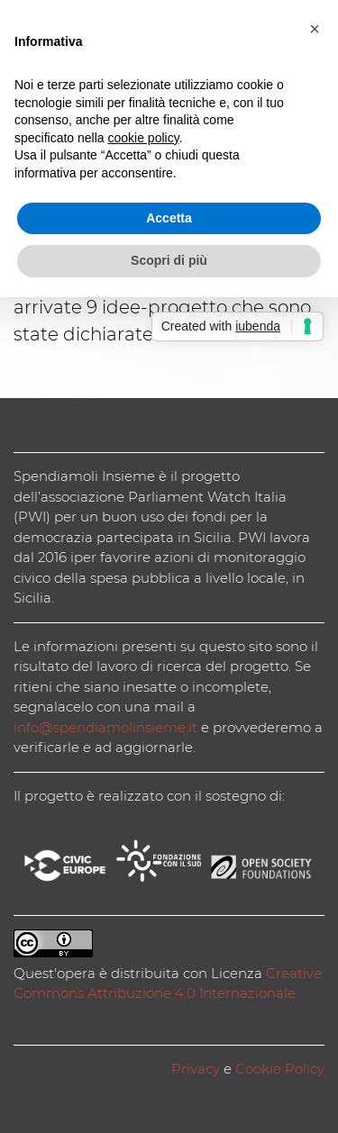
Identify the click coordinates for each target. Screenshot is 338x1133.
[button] (314, 28)
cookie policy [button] (143, 138)
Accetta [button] (169, 218)
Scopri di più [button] (169, 260)
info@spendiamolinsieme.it (105, 727)
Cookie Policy (279, 1068)
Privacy (195, 1068)
